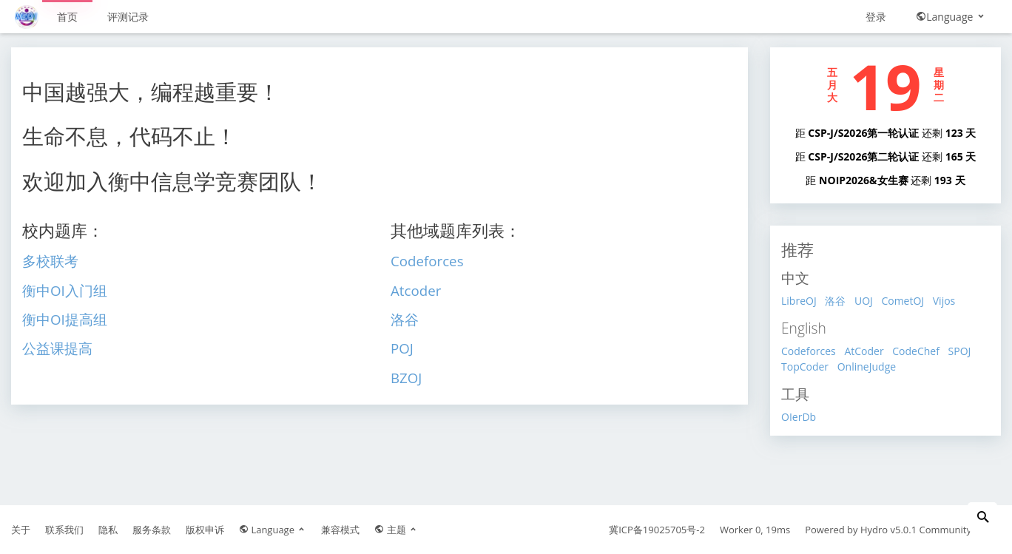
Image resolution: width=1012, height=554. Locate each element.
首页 (67, 17)
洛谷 (835, 301)
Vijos (944, 301)
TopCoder (805, 366)
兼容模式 (340, 529)
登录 (876, 17)
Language (951, 17)
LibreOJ (799, 301)
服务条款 (151, 529)
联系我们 (64, 529)
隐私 (108, 529)
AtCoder (863, 351)
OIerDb (798, 417)
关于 (20, 529)
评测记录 (128, 17)
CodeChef (916, 351)
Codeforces (808, 351)
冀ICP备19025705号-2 (657, 529)
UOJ (863, 301)
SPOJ (959, 351)
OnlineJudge (866, 366)
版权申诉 (205, 529)
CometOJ (902, 301)
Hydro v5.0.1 (888, 529)
